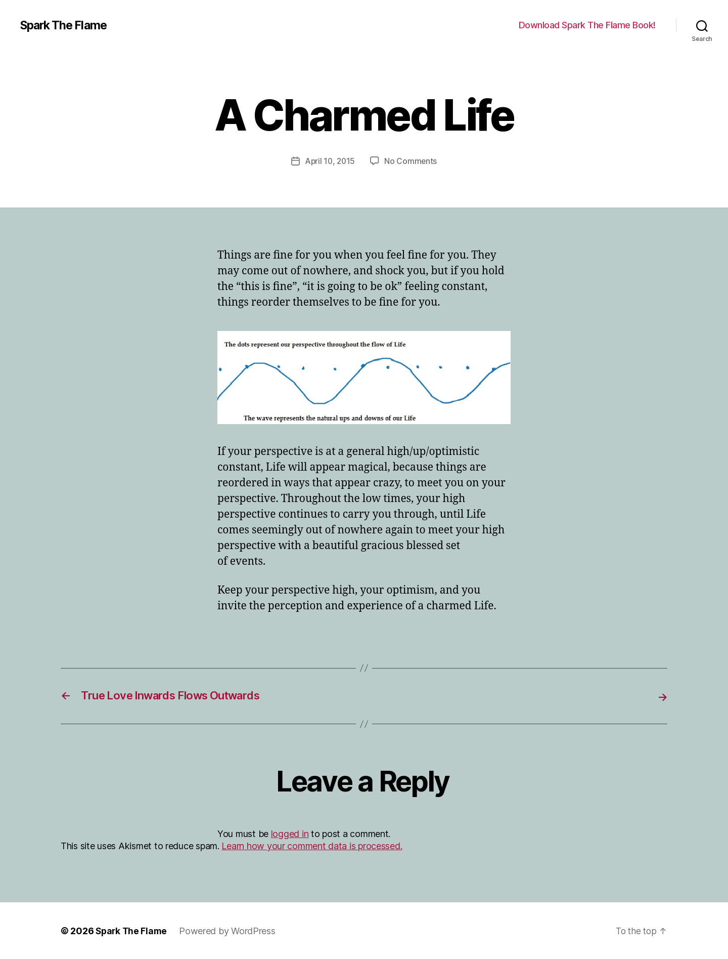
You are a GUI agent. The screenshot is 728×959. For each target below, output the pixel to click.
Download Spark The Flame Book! (587, 25)
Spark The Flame (66, 25)
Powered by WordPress (229, 930)
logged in (290, 833)
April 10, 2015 (329, 161)
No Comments (411, 161)
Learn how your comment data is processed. (311, 845)
